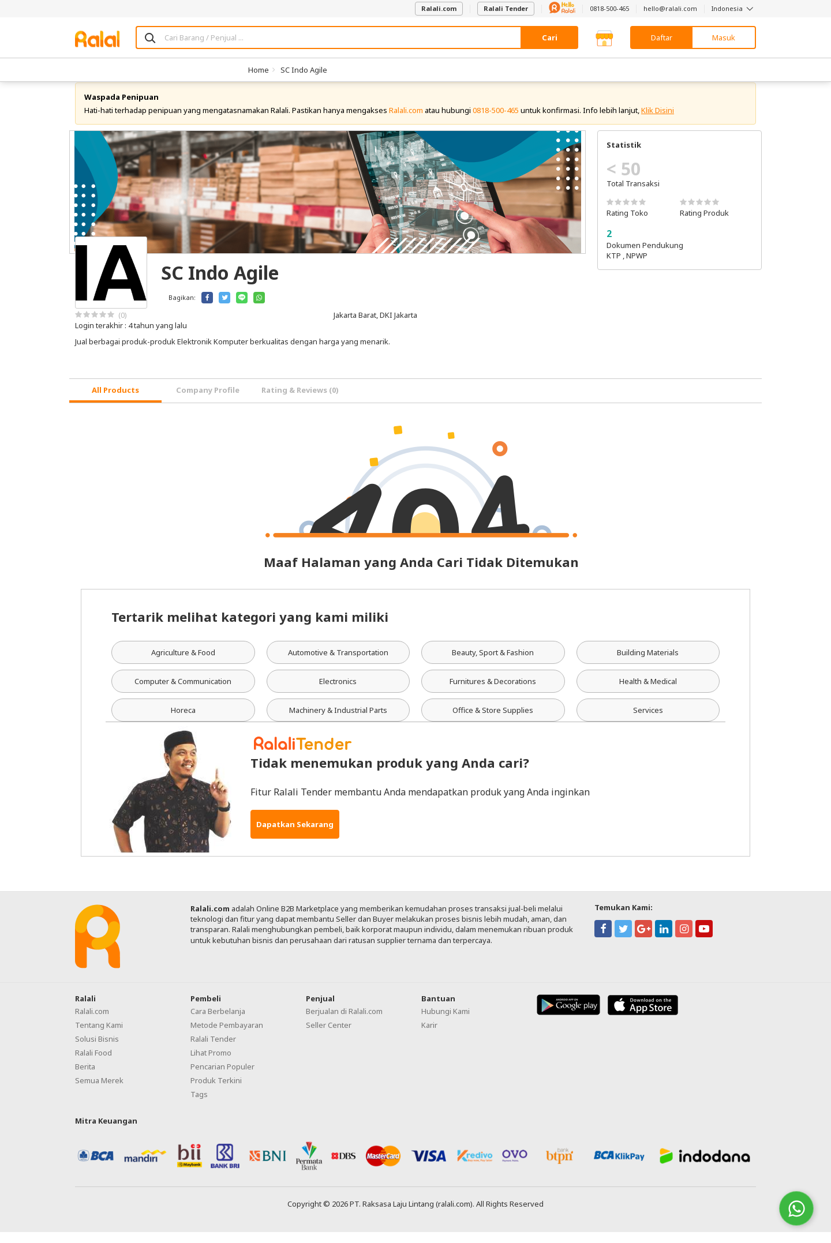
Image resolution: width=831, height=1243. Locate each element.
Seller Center (328, 1036)
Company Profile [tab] (207, 401)
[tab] (115, 402)
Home (258, 70)
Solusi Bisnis (97, 1050)
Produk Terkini (216, 1091)
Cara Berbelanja (217, 1022)
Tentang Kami (99, 1036)
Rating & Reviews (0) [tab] (300, 401)
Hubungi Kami (445, 1022)
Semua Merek (99, 1091)
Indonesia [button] (734, 8)
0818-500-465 (609, 8)
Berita (85, 1077)
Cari (549, 37)
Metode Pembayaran (226, 1036)
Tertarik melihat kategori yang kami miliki (249, 627)
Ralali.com (438, 8)
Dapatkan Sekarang (295, 835)
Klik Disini (657, 121)
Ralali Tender (506, 8)
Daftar (661, 37)
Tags (199, 1105)
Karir (429, 1036)
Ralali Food (93, 1063)
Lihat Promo (210, 1063)
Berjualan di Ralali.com (344, 1022)
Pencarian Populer (222, 1077)
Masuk (723, 37)
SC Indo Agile (303, 70)
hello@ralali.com (670, 8)
